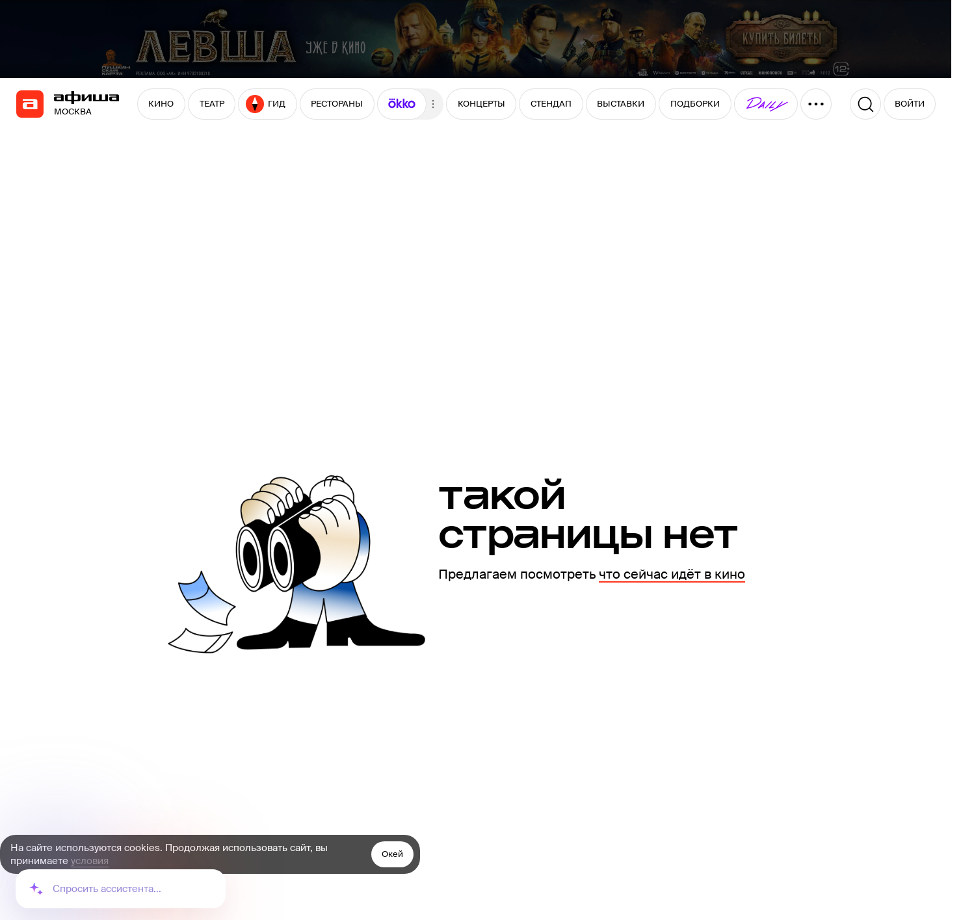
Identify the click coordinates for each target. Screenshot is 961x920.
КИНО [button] (161, 103)
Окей (392, 854)
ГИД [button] (265, 104)
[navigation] (30, 104)
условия (90, 860)
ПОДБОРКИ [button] (695, 103)
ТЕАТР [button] (212, 103)
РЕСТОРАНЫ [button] (337, 103)
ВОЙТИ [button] (910, 103)
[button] (402, 104)
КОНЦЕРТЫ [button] (481, 103)
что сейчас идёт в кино (672, 574)
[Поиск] (865, 104)
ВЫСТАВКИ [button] (620, 103)
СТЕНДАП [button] (551, 103)
